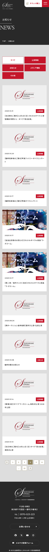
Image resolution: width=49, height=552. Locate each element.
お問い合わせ (24, 526)
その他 (12, 75)
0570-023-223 (27, 514)
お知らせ (13, 68)
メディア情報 (35, 68)
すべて (13, 60)
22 (24, 468)
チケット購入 (35, 3)
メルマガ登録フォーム (24, 543)
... (19, 468)
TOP (4, 41)
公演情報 (35, 60)
